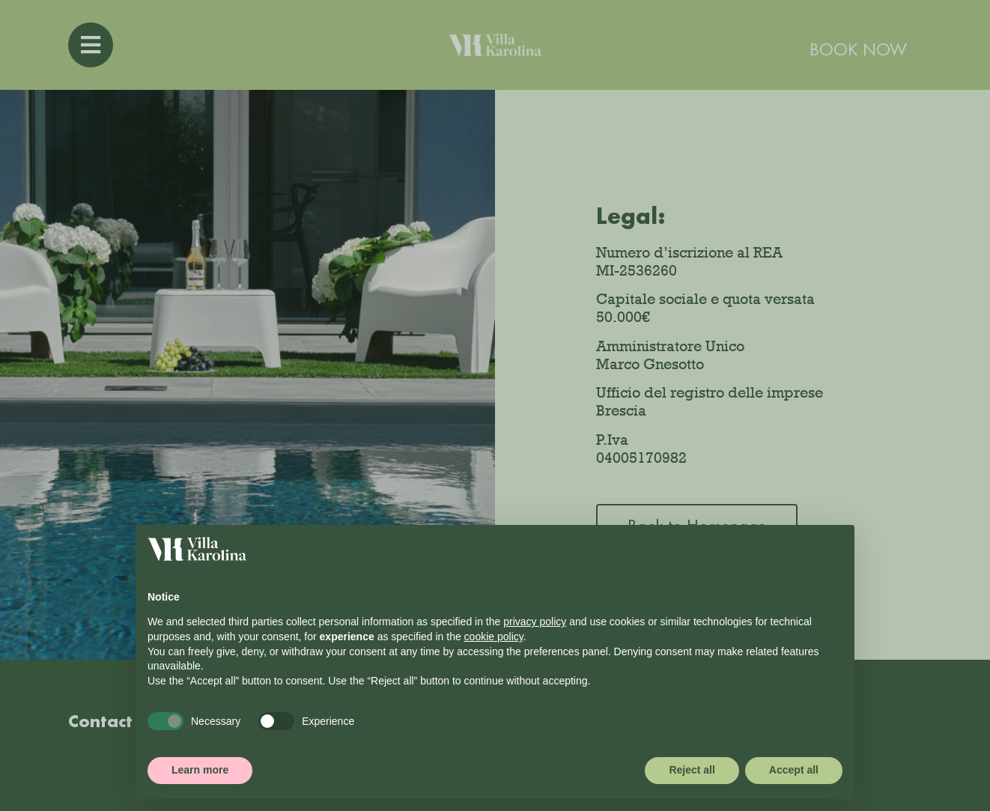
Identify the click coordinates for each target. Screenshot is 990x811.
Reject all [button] (691, 770)
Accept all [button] (794, 770)
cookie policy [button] (493, 637)
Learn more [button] (199, 770)
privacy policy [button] (534, 622)
